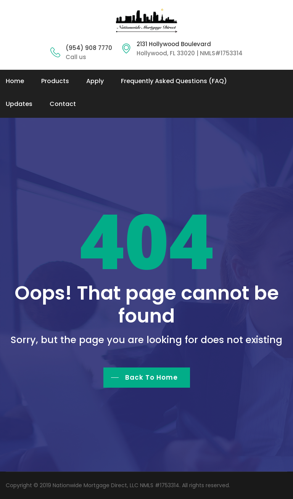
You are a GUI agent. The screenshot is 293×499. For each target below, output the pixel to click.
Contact (63, 103)
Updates (19, 103)
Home (15, 81)
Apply (95, 81)
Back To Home (151, 377)
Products (55, 81)
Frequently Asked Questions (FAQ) (174, 81)
